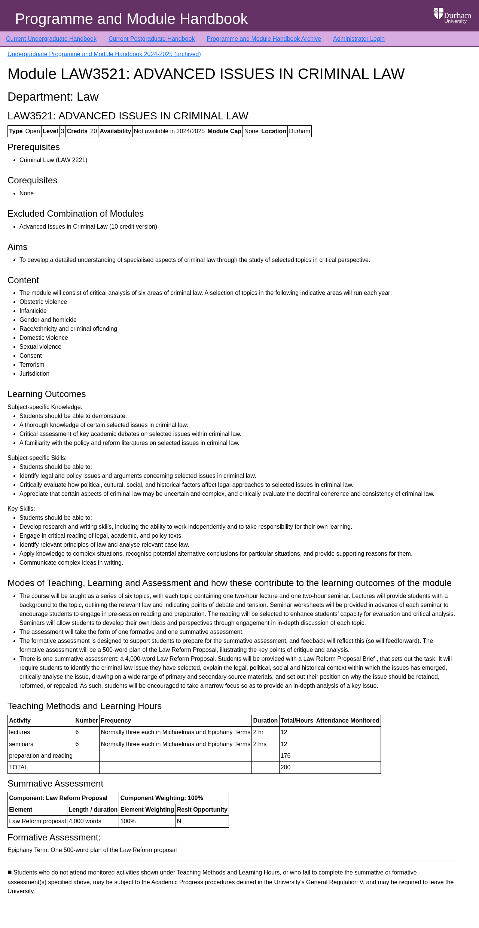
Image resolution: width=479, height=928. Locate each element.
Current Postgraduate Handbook (152, 39)
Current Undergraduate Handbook (51, 39)
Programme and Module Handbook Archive (264, 39)
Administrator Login (359, 39)
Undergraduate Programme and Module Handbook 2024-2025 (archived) (104, 54)
